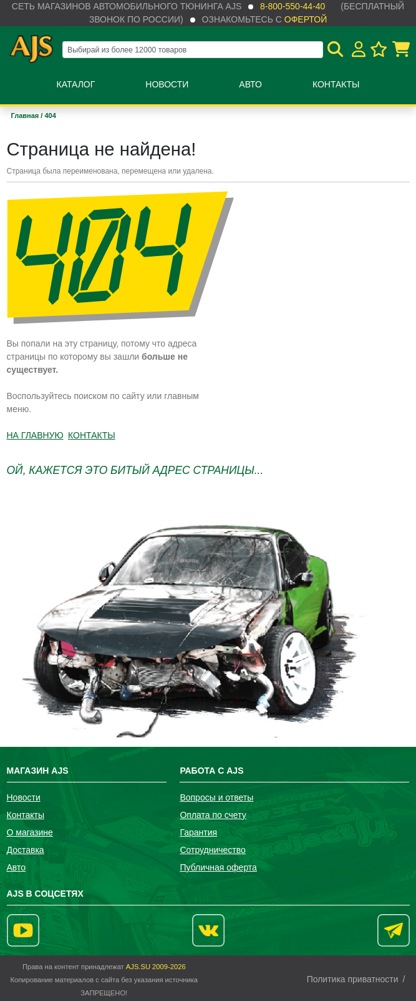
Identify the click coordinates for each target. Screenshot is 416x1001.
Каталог (76, 84)
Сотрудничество (212, 850)
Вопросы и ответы (216, 797)
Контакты (336, 84)
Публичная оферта (218, 867)
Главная (26, 115)
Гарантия (198, 832)
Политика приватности (353, 979)
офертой (305, 19)
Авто (250, 84)
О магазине (30, 832)
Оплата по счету (213, 815)
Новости (166, 84)
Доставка (25, 850)
